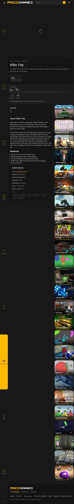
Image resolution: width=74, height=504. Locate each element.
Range (43, 195)
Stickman (21, 198)
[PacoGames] (21, 488)
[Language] (70, 2)
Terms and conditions (40, 496)
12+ (25, 177)
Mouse (29, 195)
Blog (50, 496)
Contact (12, 496)
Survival (37, 195)
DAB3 (20, 180)
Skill (15, 198)
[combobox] (50, 2)
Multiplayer (19, 171)
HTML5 (22, 195)
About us (19, 496)
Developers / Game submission (62, 496)
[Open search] (64, 2)
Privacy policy (28, 496)
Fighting (15, 195)
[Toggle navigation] (4, 3)
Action (25, 171)
